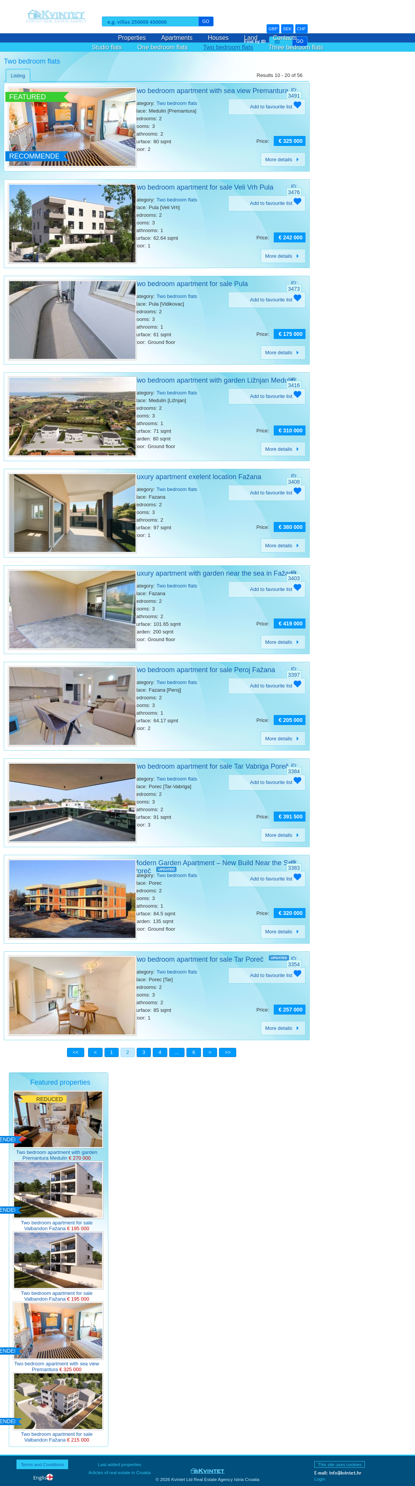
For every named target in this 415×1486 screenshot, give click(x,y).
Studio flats (107, 47)
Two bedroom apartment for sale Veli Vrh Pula (203, 187)
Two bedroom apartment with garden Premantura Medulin (56, 1155)
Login (319, 1478)
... (177, 1052)
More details (283, 159)
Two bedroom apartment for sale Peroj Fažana (204, 670)
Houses (218, 37)
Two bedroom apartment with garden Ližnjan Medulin (214, 380)
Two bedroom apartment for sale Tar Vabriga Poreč (211, 766)
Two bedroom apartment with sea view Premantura (210, 91)
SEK (287, 28)
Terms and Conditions (42, 1464)
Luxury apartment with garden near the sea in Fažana (214, 573)
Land (251, 37)
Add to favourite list (275, 107)
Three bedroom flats (295, 47)
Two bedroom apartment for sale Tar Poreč (198, 959)
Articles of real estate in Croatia (119, 1472)
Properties (132, 37)
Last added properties (119, 1464)
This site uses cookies (339, 1464)
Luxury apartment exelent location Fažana (197, 477)
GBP (273, 28)
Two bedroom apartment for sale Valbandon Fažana (56, 1225)
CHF (301, 28)
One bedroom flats (162, 47)
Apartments (177, 37)
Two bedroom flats (228, 47)
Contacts (285, 37)
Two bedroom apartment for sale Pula (190, 284)
